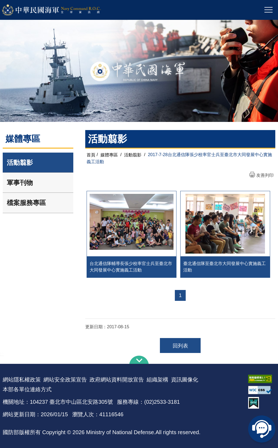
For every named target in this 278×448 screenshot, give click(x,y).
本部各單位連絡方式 (27, 389)
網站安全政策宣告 (65, 380)
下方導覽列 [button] (139, 360)
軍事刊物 (20, 182)
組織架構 (157, 380)
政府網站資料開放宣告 (117, 380)
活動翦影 (20, 162)
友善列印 (265, 175)
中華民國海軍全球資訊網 (58, 10)
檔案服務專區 (26, 202)
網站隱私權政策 (22, 380)
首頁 (91, 154)
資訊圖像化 (184, 380)
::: (2, 354)
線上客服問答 (261, 429)
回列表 (180, 346)
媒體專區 (109, 154)
